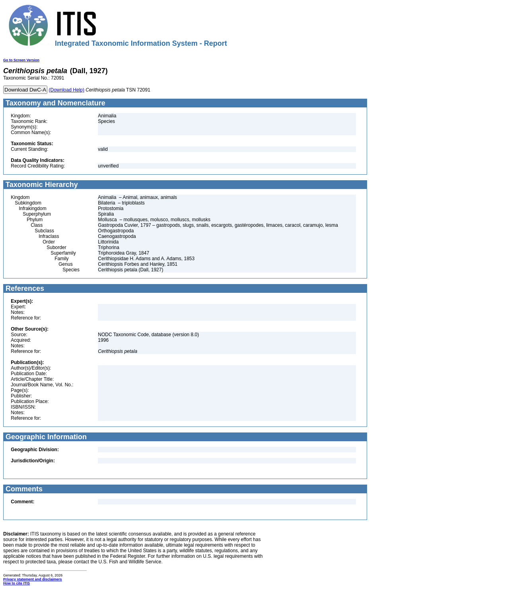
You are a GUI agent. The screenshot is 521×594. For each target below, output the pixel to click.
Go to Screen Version (21, 60)
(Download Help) (66, 90)
